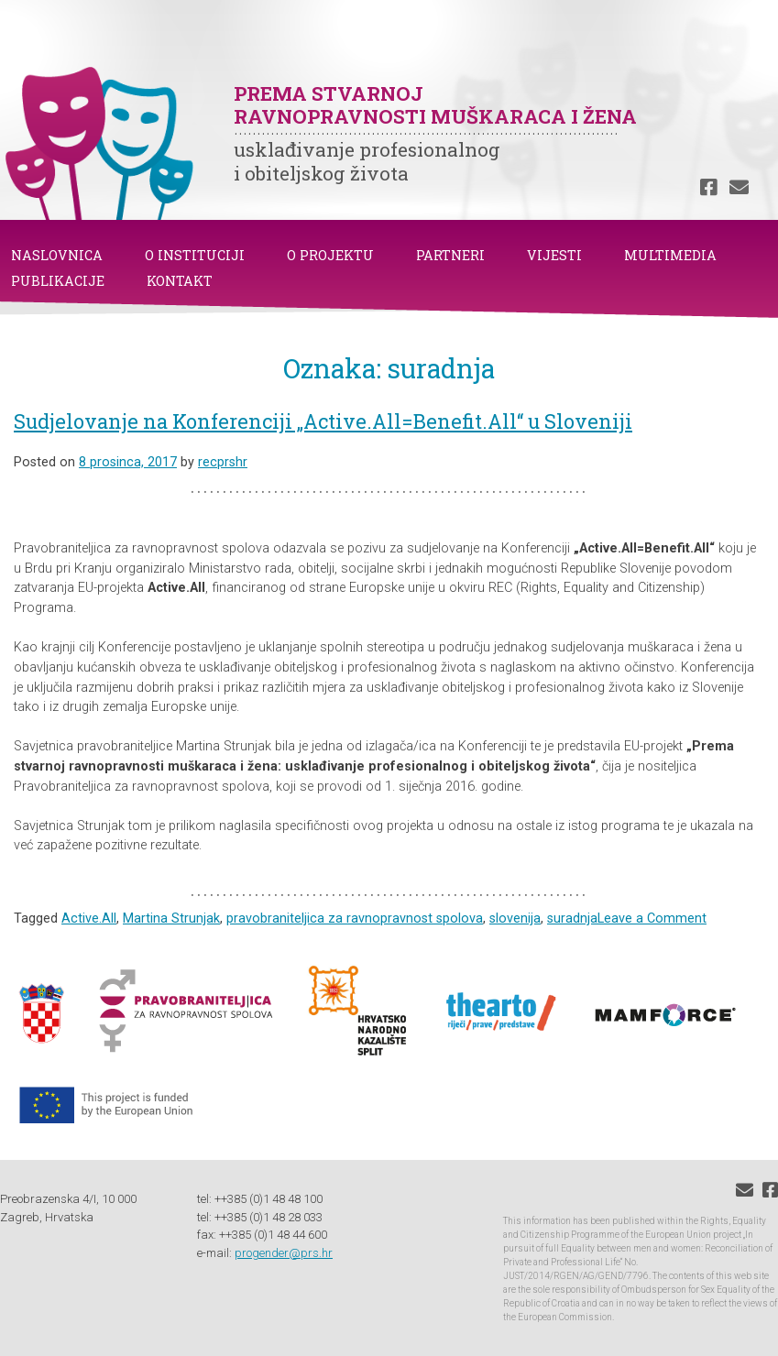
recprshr (222, 462)
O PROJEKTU (330, 255)
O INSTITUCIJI (195, 255)
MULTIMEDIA (670, 255)
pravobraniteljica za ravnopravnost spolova (354, 918)
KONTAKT (180, 281)
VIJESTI (554, 255)
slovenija (515, 918)
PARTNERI (450, 255)
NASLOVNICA (57, 255)
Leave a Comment (652, 918)
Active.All (88, 918)
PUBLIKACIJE (57, 281)
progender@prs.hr (284, 1253)
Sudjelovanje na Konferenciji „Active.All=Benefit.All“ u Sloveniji (323, 421)
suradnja (572, 918)
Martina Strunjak (171, 918)
